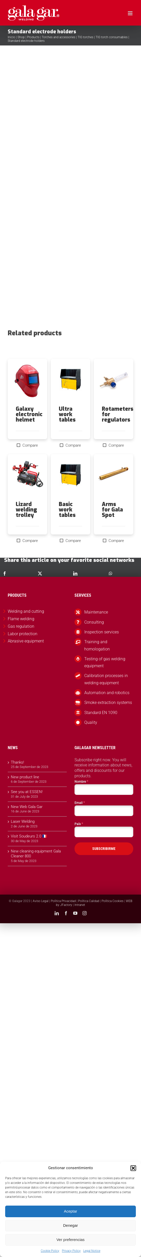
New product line (25, 777)
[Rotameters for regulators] (113, 382)
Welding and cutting (26, 611)
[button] (133, 1168)
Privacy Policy (71, 1251)
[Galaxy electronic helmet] (27, 382)
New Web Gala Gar (27, 806)
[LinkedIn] (75, 573)
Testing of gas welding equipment (104, 662)
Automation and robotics (106, 692)
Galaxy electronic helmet (29, 414)
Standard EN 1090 (100, 712)
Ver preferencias (70, 1239)
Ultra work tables (67, 414)
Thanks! (17, 762)
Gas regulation (21, 626)
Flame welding (21, 618)
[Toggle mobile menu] (130, 13)
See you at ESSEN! (27, 791)
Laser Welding (23, 821)
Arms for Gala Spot (112, 510)
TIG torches (85, 37)
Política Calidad (88, 901)
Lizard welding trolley (26, 510)
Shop (21, 37)
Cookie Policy (50, 1251)
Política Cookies (112, 901)
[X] (40, 573)
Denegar (70, 1225)
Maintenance (96, 612)
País (78, 824)
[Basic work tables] (70, 478)
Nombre (81, 781)
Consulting (94, 622)
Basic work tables (67, 510)
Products (33, 37)
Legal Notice (91, 1251)
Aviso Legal (40, 901)
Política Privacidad (63, 901)
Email (79, 803)
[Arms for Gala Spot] (113, 478)
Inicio (11, 37)
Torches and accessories (58, 37)
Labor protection (22, 633)
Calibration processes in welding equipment (106, 679)
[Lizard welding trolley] (27, 478)
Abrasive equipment (26, 641)
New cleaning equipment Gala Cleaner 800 (36, 854)
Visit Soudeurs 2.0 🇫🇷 (29, 836)
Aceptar (70, 1211)
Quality (90, 722)
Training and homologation (97, 645)
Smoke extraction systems (108, 702)
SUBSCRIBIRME (103, 849)
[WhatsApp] (110, 573)
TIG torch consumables (112, 37)
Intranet (79, 905)
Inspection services (101, 632)
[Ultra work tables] (70, 382)
